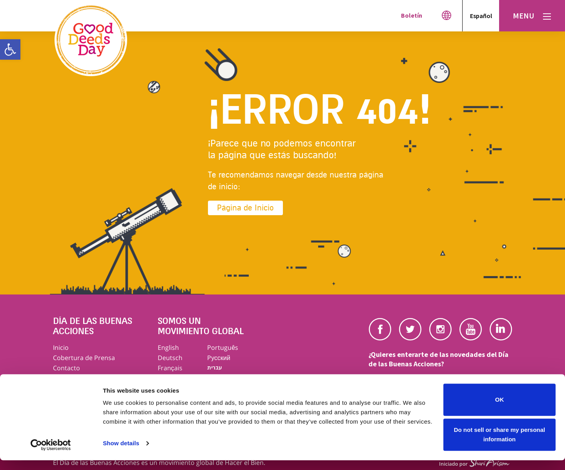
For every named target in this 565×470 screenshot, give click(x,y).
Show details (121, 453)
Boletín (411, 15)
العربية (215, 378)
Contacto (66, 368)
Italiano (169, 378)
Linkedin (501, 329)
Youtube (470, 329)
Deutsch (170, 357)
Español (481, 16)
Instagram (440, 329)
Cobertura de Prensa (84, 357)
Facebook (380, 329)
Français (170, 368)
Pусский (218, 357)
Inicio (61, 347)
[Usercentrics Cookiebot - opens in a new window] (50, 455)
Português (222, 347)
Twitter (410, 329)
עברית (214, 367)
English (168, 347)
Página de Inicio (245, 208)
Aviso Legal (69, 378)
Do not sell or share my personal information (499, 444)
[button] (10, 49)
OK (499, 409)
